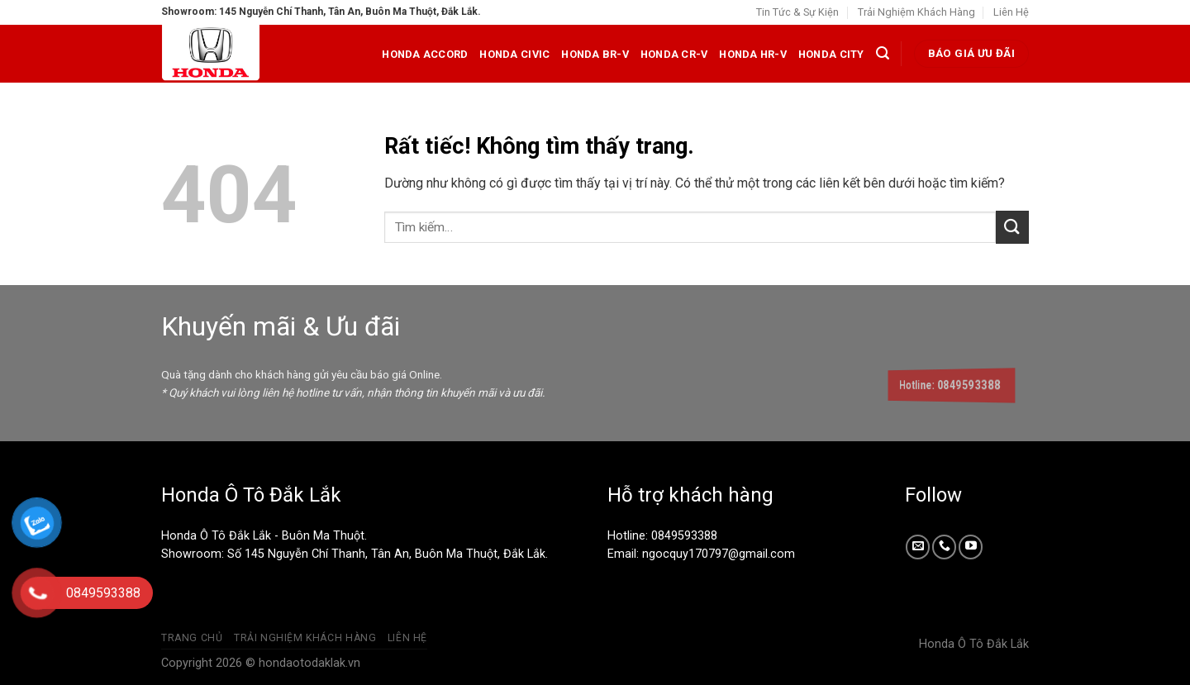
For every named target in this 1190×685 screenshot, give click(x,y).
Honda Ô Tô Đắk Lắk (974, 644)
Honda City (831, 54)
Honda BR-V (595, 54)
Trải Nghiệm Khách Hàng (916, 12)
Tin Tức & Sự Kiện (797, 12)
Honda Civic (514, 54)
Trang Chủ (192, 638)
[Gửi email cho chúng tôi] (918, 547)
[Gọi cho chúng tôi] (944, 547)
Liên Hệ (1011, 12)
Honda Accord (425, 54)
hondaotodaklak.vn (309, 663)
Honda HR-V (753, 54)
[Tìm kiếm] (882, 53)
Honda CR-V (674, 54)
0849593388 (684, 536)
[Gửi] (1012, 227)
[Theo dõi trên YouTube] (971, 547)
